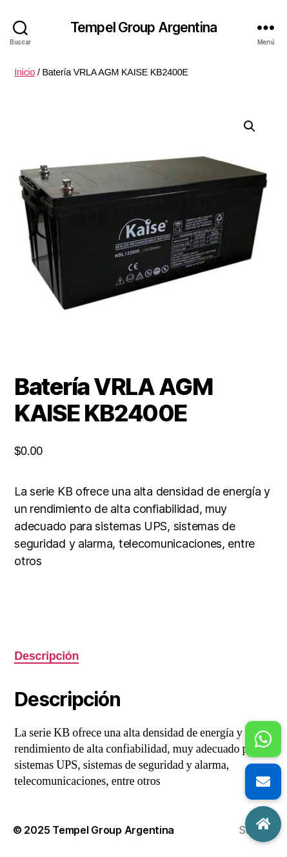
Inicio (24, 72)
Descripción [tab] (46, 656)
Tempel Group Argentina (143, 27)
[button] (249, 126)
